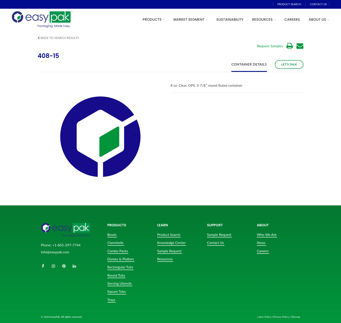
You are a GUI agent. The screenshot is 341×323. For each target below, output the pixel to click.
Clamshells (115, 242)
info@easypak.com (55, 252)
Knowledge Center (171, 242)
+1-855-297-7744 (66, 245)
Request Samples (270, 46)
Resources (165, 259)
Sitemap (295, 316)
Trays (111, 300)
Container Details (249, 64)
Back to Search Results (58, 38)
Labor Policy (264, 316)
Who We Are (267, 234)
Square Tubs (116, 291)
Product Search (168, 234)
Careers (263, 251)
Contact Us (215, 242)
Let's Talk (289, 64)
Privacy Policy (281, 316)
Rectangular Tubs (120, 267)
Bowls (112, 234)
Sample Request (169, 251)
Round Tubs (116, 275)
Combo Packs (117, 251)
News (261, 242)
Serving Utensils (119, 283)
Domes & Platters (120, 259)
